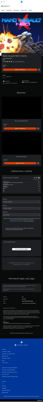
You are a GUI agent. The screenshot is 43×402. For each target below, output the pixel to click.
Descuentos (16, 10)
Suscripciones (24, 10)
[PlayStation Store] (6, 6)
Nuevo (3, 10)
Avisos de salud (6, 322)
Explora (30, 10)
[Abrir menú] (1, 2)
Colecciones (9, 10)
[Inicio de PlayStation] (21, 2)
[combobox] (21, 202)
